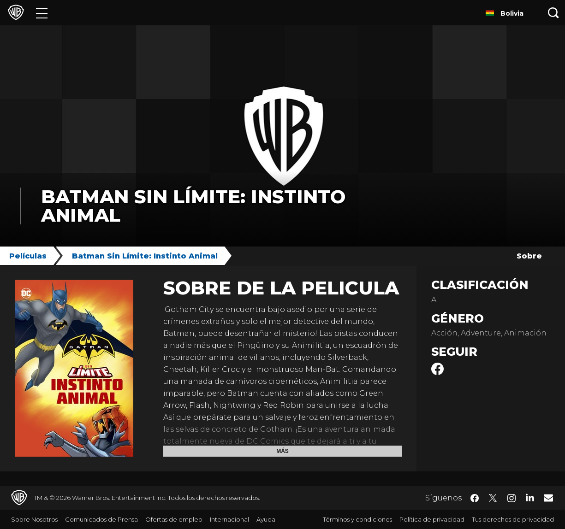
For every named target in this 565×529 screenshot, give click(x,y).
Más (282, 451)
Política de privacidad (431, 519)
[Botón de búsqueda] (553, 12)
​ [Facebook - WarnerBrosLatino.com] (474, 498)
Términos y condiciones (357, 519)
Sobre (529, 256)
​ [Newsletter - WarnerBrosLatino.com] (548, 497)
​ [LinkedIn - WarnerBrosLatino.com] (529, 497)
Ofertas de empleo (173, 519)
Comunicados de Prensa (101, 519)
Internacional (229, 519)
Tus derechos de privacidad (513, 519)
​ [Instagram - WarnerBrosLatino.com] (511, 498)
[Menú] (41, 12)
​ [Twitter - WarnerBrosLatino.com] (493, 498)
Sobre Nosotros (34, 519)
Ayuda (265, 519)
